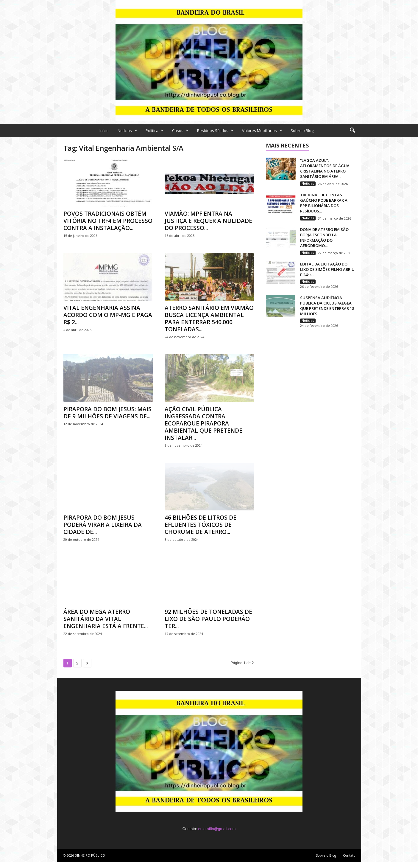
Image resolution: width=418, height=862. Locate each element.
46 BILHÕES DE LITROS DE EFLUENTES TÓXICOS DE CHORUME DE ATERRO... (200, 525)
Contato (349, 855)
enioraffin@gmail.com (217, 829)
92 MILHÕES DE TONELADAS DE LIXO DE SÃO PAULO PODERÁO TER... (208, 619)
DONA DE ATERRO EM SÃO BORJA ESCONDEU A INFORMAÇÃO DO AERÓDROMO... (324, 237)
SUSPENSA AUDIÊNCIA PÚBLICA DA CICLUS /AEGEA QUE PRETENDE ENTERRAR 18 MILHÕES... (327, 305)
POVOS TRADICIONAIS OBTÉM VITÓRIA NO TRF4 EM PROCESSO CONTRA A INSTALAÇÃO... (107, 221)
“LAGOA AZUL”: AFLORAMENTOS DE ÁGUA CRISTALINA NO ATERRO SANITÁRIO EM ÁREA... (325, 168)
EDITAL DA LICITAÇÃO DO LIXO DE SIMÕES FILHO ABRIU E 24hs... (327, 269)
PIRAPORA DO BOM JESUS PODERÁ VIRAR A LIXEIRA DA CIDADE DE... (102, 525)
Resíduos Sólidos (215, 130)
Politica (155, 130)
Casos (180, 130)
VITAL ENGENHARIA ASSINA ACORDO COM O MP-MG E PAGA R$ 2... (107, 315)
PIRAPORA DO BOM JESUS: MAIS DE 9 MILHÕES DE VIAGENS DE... (107, 412)
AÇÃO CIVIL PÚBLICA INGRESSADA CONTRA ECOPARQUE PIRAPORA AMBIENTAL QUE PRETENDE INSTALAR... (203, 423)
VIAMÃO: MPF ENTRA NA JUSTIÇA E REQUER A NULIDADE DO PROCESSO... (208, 221)
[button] (352, 130)
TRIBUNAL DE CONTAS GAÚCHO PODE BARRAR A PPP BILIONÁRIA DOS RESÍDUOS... (323, 203)
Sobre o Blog (302, 130)
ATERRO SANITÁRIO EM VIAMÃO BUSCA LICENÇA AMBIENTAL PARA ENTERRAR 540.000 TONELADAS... (209, 318)
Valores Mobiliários (262, 130)
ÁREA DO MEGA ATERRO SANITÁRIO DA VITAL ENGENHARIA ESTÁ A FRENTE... (105, 619)
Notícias (127, 130)
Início (104, 130)
